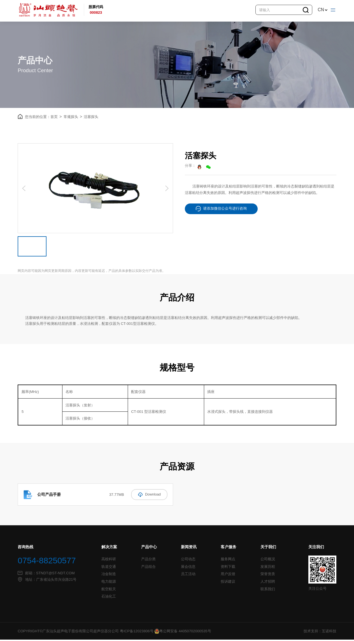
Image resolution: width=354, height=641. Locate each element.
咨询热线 (25, 548)
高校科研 (108, 561)
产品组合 (148, 568)
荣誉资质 (267, 575)
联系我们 (267, 591)
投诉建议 (228, 583)
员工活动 (188, 575)
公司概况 (267, 561)
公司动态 (188, 561)
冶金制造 (108, 575)
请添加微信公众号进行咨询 (221, 210)
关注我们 (316, 548)
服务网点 (228, 561)
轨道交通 (108, 568)
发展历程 (267, 568)
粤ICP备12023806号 (136, 632)
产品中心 (149, 548)
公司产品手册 (49, 496)
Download (149, 495)
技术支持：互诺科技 (320, 632)
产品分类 (148, 561)
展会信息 (188, 568)
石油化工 (108, 598)
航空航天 (108, 591)
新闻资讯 (189, 548)
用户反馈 (228, 575)
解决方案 (109, 548)
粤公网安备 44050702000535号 (182, 632)
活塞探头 (91, 118)
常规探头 (73, 118)
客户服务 (228, 548)
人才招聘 (267, 583)
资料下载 (228, 568)
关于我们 (268, 548)
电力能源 (108, 583)
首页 (56, 118)
